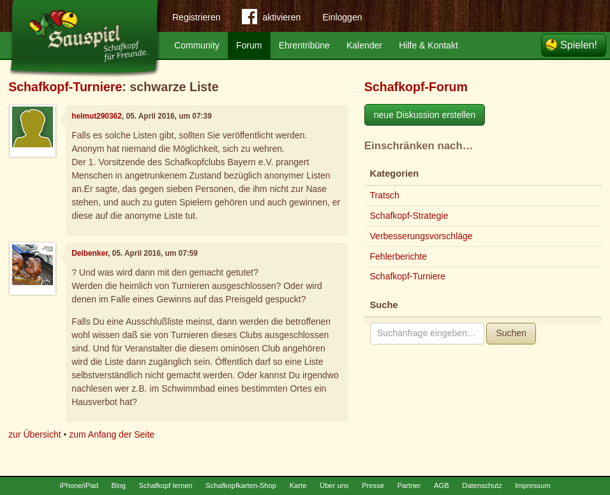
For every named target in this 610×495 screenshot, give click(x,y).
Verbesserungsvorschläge (421, 236)
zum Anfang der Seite (111, 434)
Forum (249, 45)
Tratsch (384, 195)
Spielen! (578, 45)
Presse (373, 485)
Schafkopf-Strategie (409, 216)
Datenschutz (482, 485)
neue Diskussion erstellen (425, 115)
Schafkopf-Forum (416, 87)
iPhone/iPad (79, 485)
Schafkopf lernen (166, 485)
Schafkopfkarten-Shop (240, 485)
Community (196, 45)
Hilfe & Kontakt (428, 45)
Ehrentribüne (304, 45)
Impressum (532, 485)
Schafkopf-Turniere (65, 87)
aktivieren (271, 19)
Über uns (334, 485)
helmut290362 (96, 116)
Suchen (511, 333)
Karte (298, 485)
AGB (441, 485)
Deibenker (89, 253)
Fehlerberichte (399, 256)
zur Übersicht (34, 434)
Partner (409, 485)
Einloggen (342, 17)
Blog (119, 485)
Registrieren (196, 17)
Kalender (364, 45)
